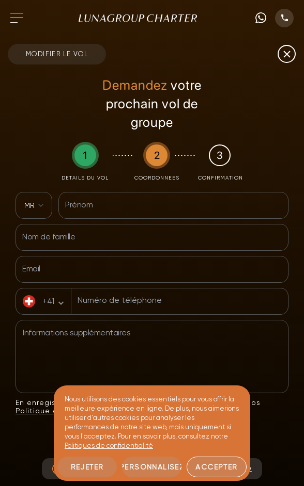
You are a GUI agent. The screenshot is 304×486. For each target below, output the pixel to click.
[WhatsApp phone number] (260, 17)
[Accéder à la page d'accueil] (138, 18)
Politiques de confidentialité (109, 445)
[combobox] (34, 205)
